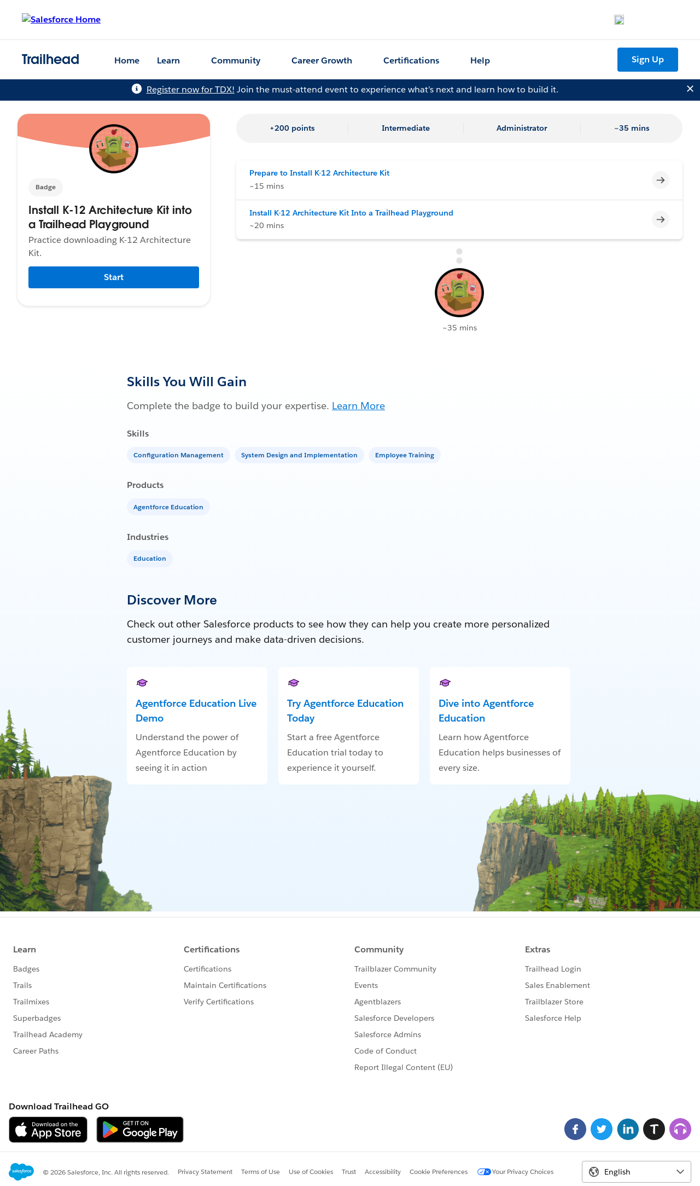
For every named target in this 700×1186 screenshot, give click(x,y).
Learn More (358, 405)
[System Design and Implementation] (300, 454)
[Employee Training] (406, 454)
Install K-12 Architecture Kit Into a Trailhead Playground (351, 213)
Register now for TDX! (191, 89)
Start (114, 277)
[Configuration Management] (179, 454)
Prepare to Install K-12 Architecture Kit (319, 173)
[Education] (151, 557)
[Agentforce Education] (169, 506)
